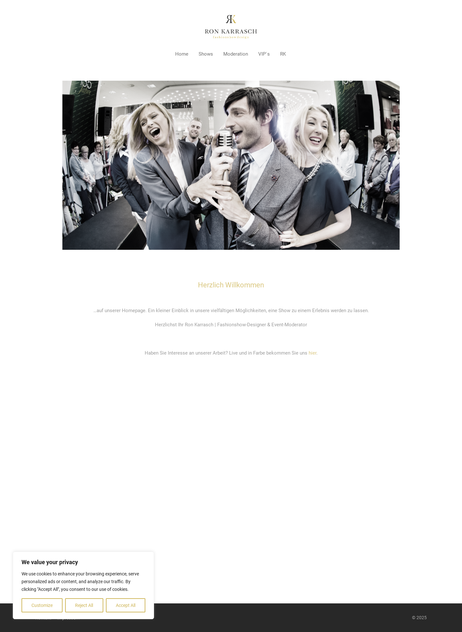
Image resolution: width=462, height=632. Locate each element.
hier (312, 353)
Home (181, 54)
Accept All (125, 605)
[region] (83, 585)
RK (283, 54)
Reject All (84, 605)
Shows (206, 54)
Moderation (235, 54)
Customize (42, 605)
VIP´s (264, 54)
